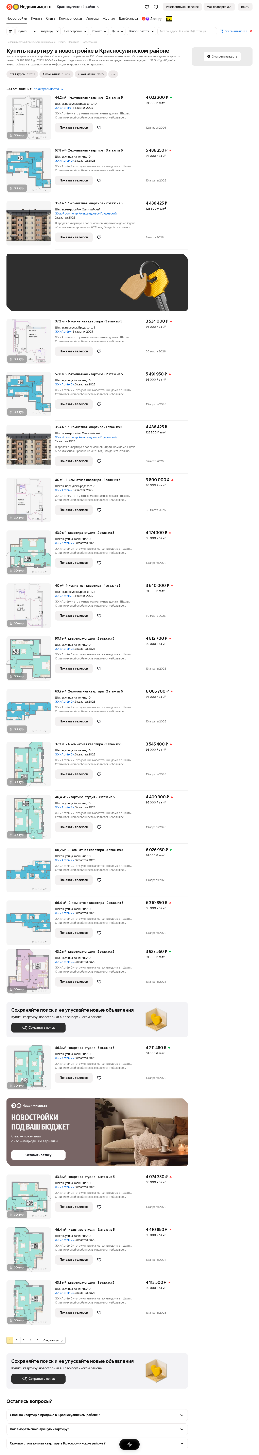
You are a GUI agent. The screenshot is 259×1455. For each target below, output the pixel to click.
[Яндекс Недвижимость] (32, 7)
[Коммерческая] (70, 18)
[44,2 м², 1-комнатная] (30, 119)
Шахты (59, 103)
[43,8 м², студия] (30, 1198)
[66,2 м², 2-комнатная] (30, 872)
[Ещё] (113, 74)
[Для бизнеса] (128, 18)
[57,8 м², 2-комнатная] (30, 172)
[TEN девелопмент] (168, 18)
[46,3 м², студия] (30, 1069)
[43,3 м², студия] (30, 1304)
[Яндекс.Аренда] (152, 18)
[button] (155, 7)
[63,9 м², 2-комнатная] (30, 713)
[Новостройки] (17, 18)
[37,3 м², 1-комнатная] (30, 766)
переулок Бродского (78, 103)
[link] (245, 7)
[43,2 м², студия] (30, 973)
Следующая (53, 1340)
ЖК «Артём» (63, 107)
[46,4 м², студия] (30, 819)
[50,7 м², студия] (30, 660)
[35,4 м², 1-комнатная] (30, 225)
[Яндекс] (9, 7)
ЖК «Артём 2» (64, 160)
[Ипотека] (92, 18)
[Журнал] (109, 18)
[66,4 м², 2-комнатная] (30, 924)
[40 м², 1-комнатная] (30, 502)
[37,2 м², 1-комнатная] (30, 343)
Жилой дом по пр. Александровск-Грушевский (86, 213)
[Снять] (50, 18)
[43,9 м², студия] (30, 554)
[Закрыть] (251, 31)
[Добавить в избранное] (99, 127)
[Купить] (36, 18)
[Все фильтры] (10, 31)
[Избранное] (147, 7)
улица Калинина (75, 156)
